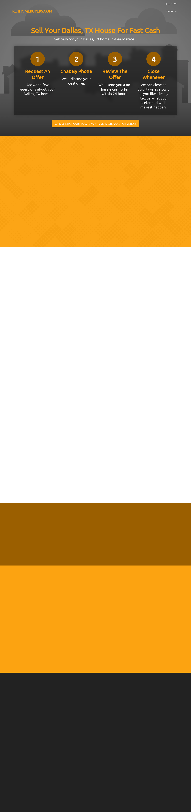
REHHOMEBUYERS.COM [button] (32, 11)
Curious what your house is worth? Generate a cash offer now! (95, 123)
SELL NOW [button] (171, 3)
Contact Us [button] (171, 11)
